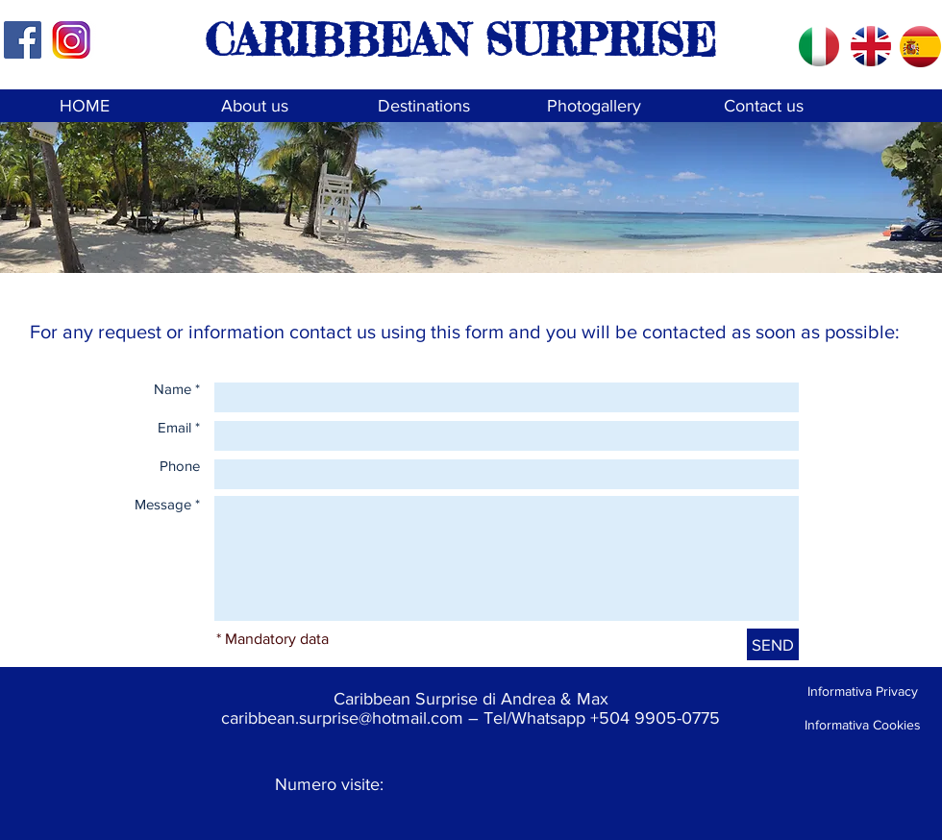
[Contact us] (763, 106)
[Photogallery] (593, 106)
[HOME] (84, 106)
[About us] (254, 106)
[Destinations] (423, 106)
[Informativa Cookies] (862, 725)
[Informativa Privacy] (862, 691)
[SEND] (773, 644)
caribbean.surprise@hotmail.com (342, 718)
